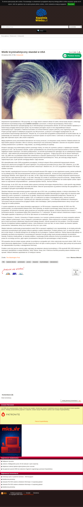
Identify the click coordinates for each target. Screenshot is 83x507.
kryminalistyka (44, 262)
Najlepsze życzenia (8, 461)
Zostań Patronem (7, 405)
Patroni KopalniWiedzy (41, 421)
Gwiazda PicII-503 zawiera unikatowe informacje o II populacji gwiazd (22, 482)
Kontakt (28, 493)
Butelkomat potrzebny (8, 479)
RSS (5, 493)
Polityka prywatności (16, 493)
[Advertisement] (41, 43)
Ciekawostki (19, 55)
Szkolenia (36, 493)
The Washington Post (13, 257)
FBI (3, 262)
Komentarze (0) (7, 395)
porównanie (21, 262)
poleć (80, 272)
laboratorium (53, 262)
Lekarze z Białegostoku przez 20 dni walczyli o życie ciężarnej (20, 464)
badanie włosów (11, 262)
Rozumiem (71, 4)
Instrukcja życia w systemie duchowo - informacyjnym (17, 476)
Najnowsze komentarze (9, 473)
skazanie (35, 262)
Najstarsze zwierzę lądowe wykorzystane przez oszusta (18, 466)
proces (29, 262)
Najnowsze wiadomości (10, 458)
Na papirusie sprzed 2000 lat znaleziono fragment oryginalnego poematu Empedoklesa (27, 469)
